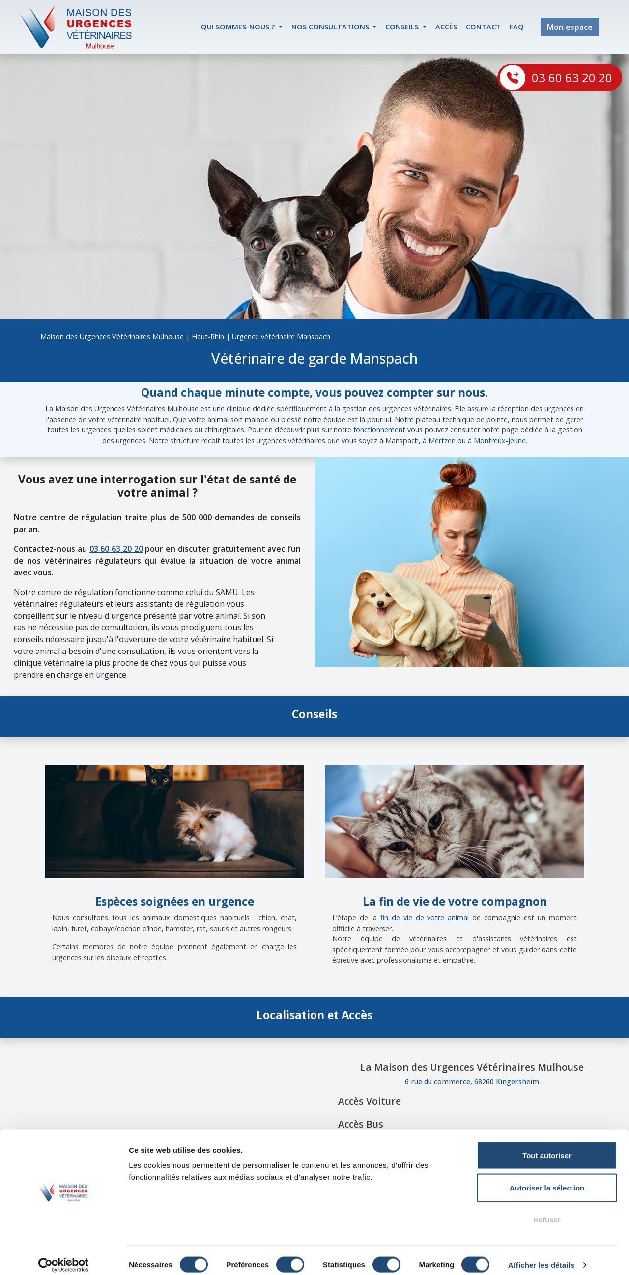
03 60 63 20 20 (572, 77)
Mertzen (442, 440)
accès (446, 26)
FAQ (517, 26)
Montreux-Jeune (500, 440)
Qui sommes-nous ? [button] (239, 26)
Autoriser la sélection (547, 1178)
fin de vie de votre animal (424, 917)
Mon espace (570, 27)
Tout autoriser (547, 1146)
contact (483, 26)
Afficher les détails (541, 1255)
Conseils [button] (403, 26)
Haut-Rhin (208, 336)
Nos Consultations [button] (331, 26)
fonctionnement (379, 429)
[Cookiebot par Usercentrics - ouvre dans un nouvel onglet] (64, 1255)
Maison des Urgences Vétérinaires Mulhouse (112, 336)
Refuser (547, 1210)
